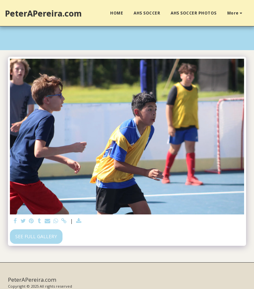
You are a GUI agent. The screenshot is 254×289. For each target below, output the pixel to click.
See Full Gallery (36, 236)
